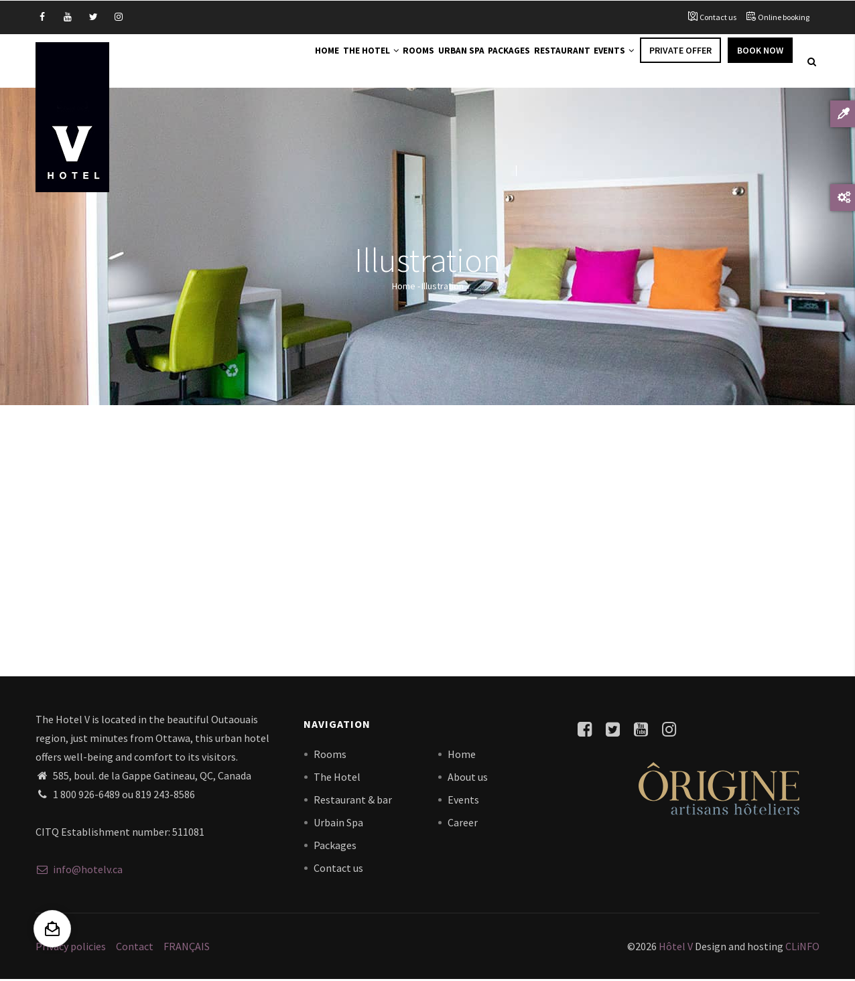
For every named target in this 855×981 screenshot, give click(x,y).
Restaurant (547, 62)
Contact (134, 947)
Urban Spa (428, 62)
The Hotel (319, 62)
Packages (485, 62)
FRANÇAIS (186, 947)
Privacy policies (71, 947)
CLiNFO (801, 947)
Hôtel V (676, 947)
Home (266, 62)
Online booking (783, 17)
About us (468, 778)
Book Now (760, 62)
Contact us (718, 17)
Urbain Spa (338, 823)
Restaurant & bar (353, 801)
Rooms (376, 62)
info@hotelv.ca (79, 871)
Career (463, 823)
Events (609, 62)
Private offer (680, 62)
